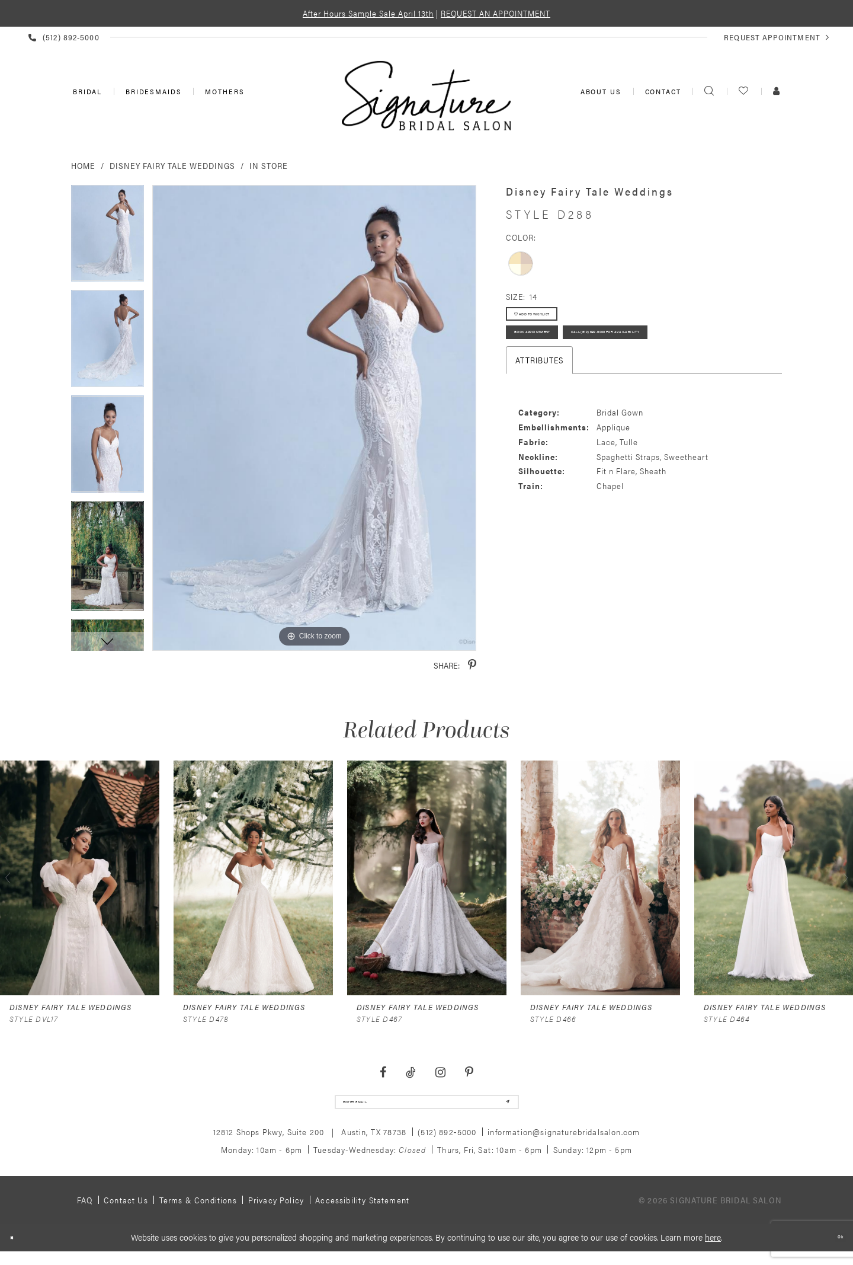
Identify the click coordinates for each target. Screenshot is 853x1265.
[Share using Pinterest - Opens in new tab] (472, 665)
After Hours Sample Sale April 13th (368, 13)
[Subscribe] (498, 1108)
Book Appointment (557, 357)
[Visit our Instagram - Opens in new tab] (440, 1072)
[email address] (427, 1108)
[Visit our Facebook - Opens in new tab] (383, 1072)
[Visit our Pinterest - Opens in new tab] (469, 1072)
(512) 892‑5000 (447, 1143)
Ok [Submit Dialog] (834, 1249)
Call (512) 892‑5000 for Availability (587, 390)
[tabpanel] (107, 237)
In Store (268, 165)
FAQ (85, 1212)
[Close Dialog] (17, 1249)
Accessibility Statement (362, 1212)
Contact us (126, 1212)
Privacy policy (276, 1212)
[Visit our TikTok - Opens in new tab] (411, 1072)
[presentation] (79, 878)
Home (83, 165)
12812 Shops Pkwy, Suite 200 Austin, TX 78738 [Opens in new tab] (310, 1143)
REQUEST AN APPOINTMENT (495, 13)
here (713, 1248)
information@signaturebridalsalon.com (564, 1143)
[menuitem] (86, 91)
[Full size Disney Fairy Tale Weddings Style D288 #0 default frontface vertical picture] (314, 418)
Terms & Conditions (198, 1212)
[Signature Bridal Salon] (426, 95)
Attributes (539, 423)
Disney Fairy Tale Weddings (172, 165)
